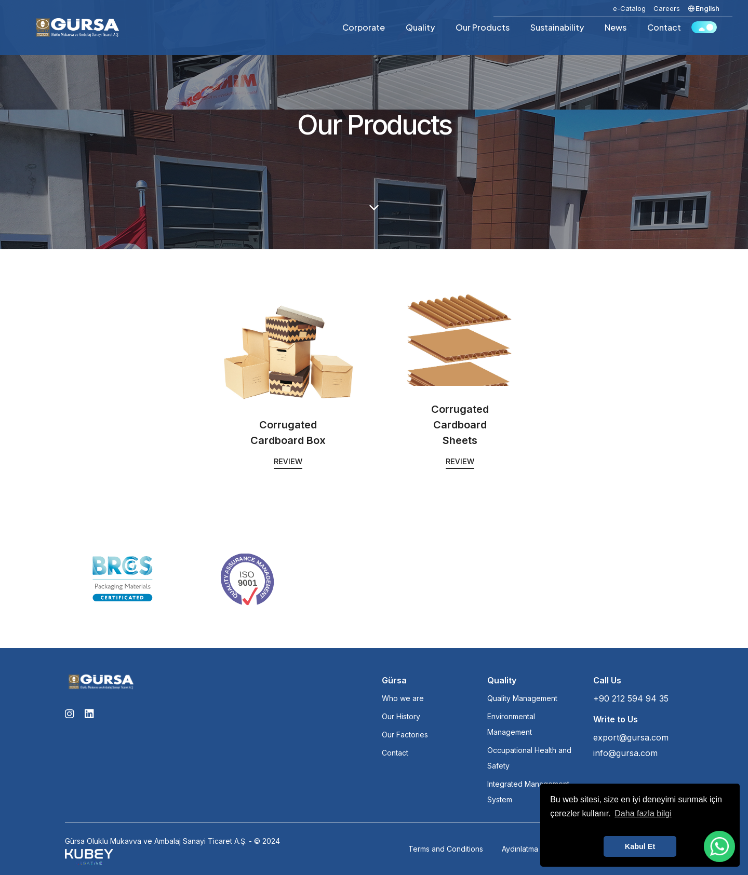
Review (288, 461)
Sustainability (557, 27)
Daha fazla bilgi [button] (643, 813)
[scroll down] (374, 208)
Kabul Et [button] (640, 846)
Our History (401, 716)
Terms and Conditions (445, 848)
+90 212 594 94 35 (631, 698)
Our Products (483, 27)
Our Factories (405, 734)
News (615, 27)
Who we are (403, 698)
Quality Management (522, 698)
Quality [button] (420, 27)
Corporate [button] (363, 27)
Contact (664, 27)
